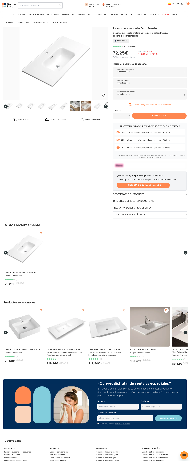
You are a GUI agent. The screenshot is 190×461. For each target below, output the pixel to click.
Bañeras (124, 14)
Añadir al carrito (159, 116)
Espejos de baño (100, 14)
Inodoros (10, 449)
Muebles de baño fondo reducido (155, 455)
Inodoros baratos (11, 458)
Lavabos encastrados (40, 22)
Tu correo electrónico (106, 413)
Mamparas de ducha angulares (108, 452)
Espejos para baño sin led (60, 452)
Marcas (175, 14)
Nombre (101, 401)
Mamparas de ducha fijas (106, 458)
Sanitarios (114, 14)
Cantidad (117, 110)
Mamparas (101, 449)
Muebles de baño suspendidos (154, 452)
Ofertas (165, 14)
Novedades (154, 14)
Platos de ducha (53, 14)
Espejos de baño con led (60, 458)
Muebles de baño (19, 14)
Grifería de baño (84, 14)
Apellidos (145, 401)
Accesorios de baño (139, 14)
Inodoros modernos (12, 455)
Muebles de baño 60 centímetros (155, 458)
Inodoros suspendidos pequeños (17, 452)
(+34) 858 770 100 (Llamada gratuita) (143, 185)
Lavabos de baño (68, 14)
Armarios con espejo (58, 455)
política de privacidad (122, 423)
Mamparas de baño (36, 14)
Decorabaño (9, 22)
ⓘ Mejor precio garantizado (124, 57)
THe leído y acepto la (115, 423)
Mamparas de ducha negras (107, 455)
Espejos (54, 449)
